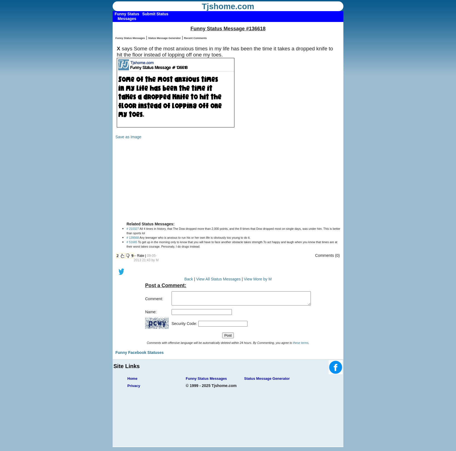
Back (188, 279)
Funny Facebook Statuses (139, 355)
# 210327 (133, 228)
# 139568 (133, 237)
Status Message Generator (164, 38)
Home (132, 381)
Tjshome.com (228, 6)
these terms (301, 345)
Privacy (133, 388)
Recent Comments (195, 38)
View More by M (258, 279)
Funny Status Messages (130, 38)
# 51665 (132, 242)
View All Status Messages (218, 279)
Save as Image (128, 137)
